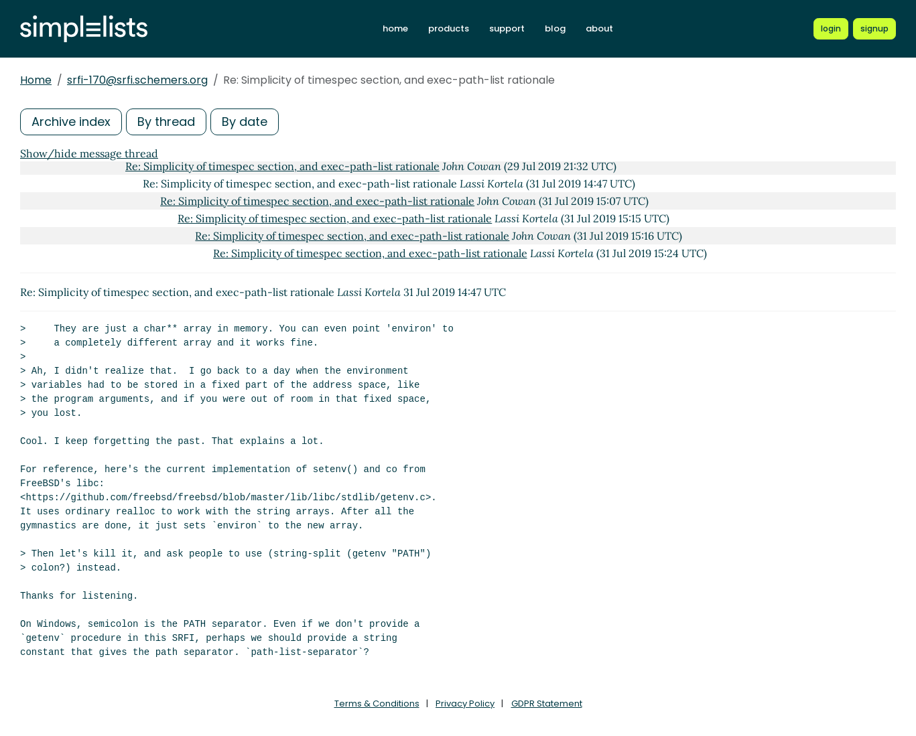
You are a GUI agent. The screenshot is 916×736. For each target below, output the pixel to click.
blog (555, 28)
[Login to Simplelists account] (830, 29)
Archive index (71, 121)
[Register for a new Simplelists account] (874, 29)
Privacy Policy (465, 703)
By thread (166, 121)
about (599, 28)
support (507, 28)
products (448, 28)
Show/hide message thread (89, 153)
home (395, 28)
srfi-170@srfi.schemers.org (137, 80)
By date (244, 121)
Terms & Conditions (376, 703)
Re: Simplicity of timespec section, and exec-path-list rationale (282, 166)
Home (36, 80)
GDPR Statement (546, 703)
